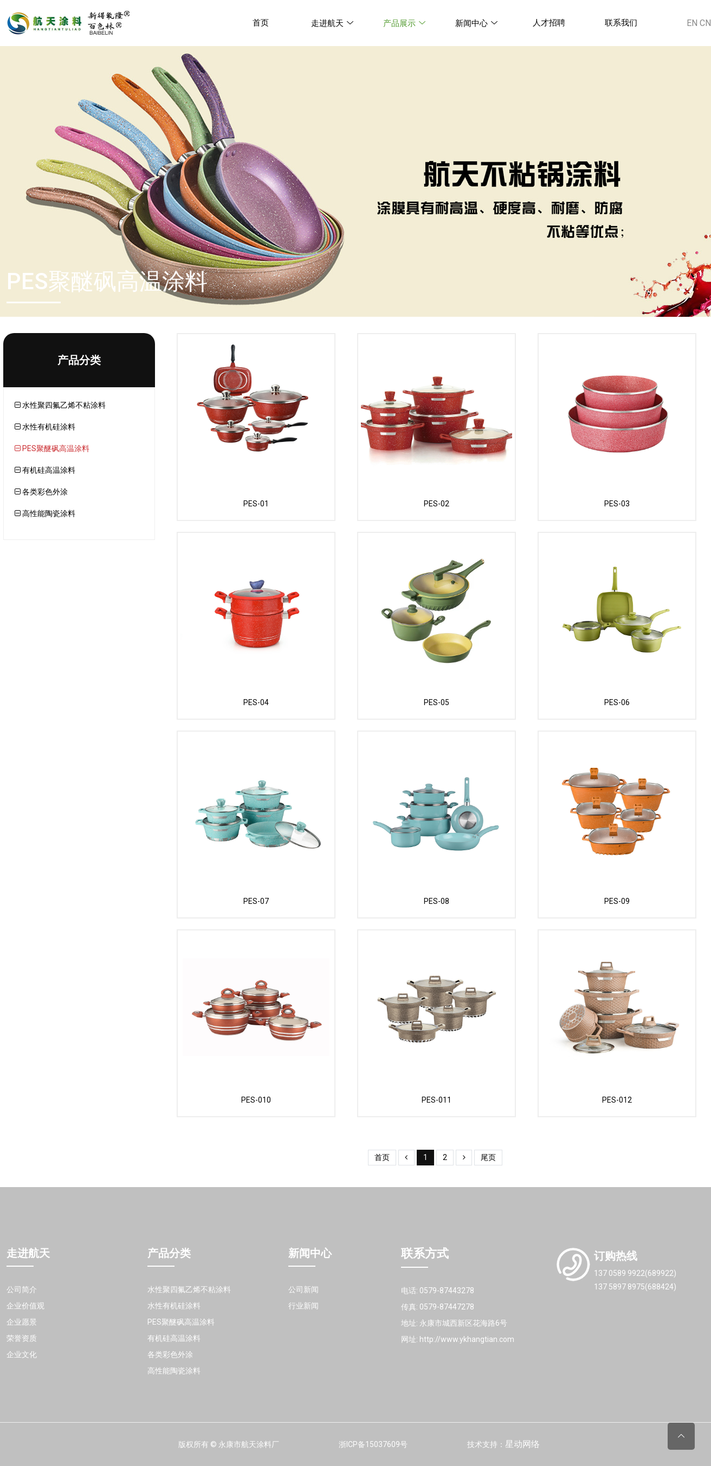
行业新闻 (303, 1305)
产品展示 (404, 23)
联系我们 (621, 23)
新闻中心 (477, 23)
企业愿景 (22, 1322)
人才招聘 (549, 23)
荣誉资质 (22, 1338)
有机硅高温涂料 (45, 470)
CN (705, 23)
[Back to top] (681, 1436)
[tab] (84, 405)
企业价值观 (25, 1305)
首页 (261, 23)
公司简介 (22, 1289)
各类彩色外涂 (41, 491)
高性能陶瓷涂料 (45, 513)
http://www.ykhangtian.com (466, 1339)
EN (692, 23)
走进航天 (332, 23)
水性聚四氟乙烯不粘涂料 (60, 405)
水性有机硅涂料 (45, 426)
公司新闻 (303, 1289)
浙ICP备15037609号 (373, 1444)
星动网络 (522, 1444)
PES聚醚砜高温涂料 (52, 448)
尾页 (488, 1157)
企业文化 (22, 1354)
